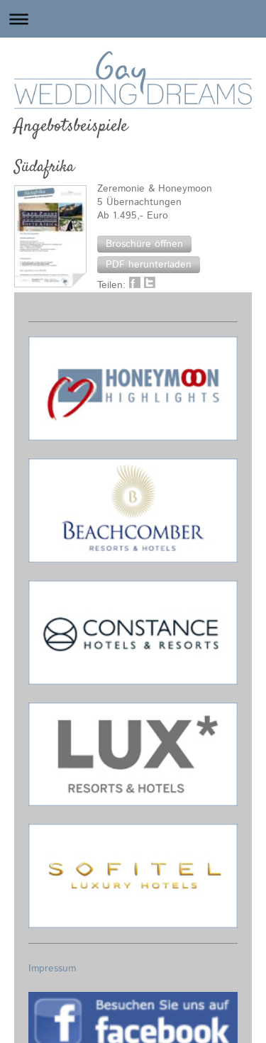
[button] (144, 244)
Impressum (52, 968)
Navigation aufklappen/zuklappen (133, 19)
